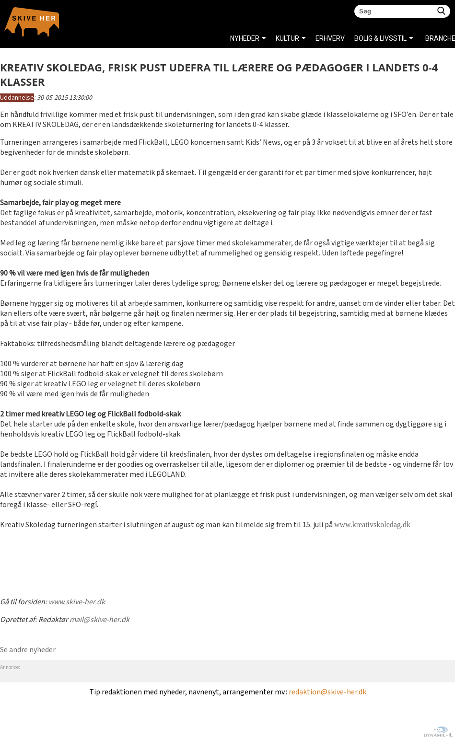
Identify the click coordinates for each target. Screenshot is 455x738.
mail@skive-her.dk (99, 620)
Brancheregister (427, 38)
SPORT (241, 62)
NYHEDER (244, 38)
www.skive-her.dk (76, 602)
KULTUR (287, 38)
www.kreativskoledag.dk (372, 524)
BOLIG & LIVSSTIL (380, 38)
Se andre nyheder (28, 650)
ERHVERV (330, 38)
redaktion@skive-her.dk (327, 692)
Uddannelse (17, 97)
